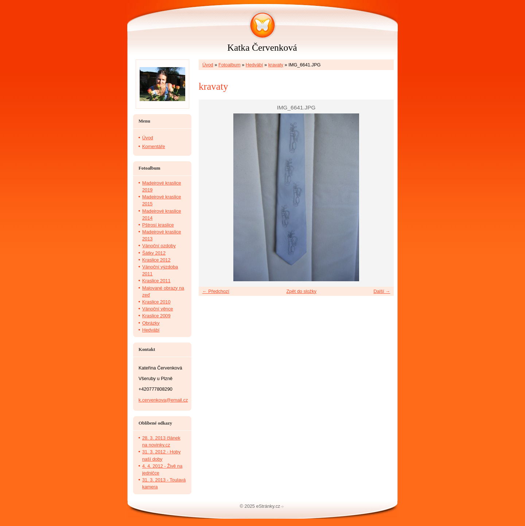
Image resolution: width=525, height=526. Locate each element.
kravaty (275, 64)
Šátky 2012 (154, 253)
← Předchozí (215, 291)
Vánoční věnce (157, 309)
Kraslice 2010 (156, 302)
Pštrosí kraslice (158, 225)
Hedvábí (254, 64)
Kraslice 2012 (156, 260)
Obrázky (151, 323)
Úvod (207, 64)
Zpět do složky (301, 291)
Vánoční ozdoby (159, 245)
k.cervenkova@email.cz (163, 400)
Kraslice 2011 (156, 280)
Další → (381, 291)
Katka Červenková (262, 47)
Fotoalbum (229, 64)
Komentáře (153, 146)
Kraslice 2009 (156, 315)
